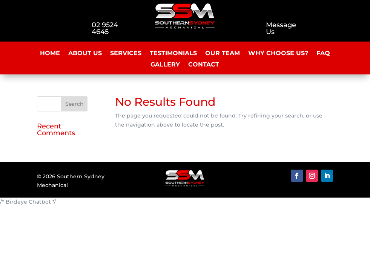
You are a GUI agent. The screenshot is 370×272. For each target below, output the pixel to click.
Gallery (165, 65)
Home (50, 54)
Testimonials (173, 54)
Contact (203, 65)
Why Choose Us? (278, 54)
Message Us (281, 28)
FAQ (323, 54)
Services (125, 54)
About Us (85, 54)
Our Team (222, 54)
